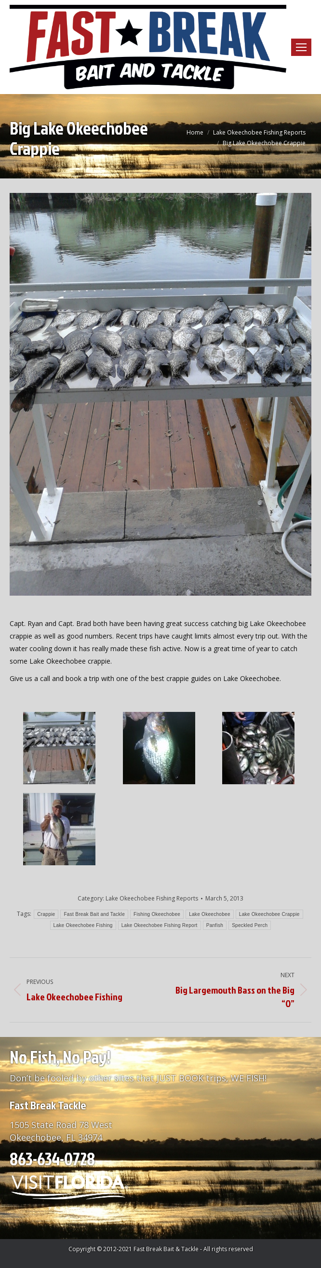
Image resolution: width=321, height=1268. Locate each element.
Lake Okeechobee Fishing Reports (152, 898)
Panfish (214, 925)
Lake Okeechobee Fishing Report (159, 925)
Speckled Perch (250, 925)
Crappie (46, 914)
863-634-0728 (52, 1158)
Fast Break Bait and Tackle (94, 914)
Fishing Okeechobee (157, 914)
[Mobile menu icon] (301, 47)
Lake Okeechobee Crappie (269, 914)
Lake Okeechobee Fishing (83, 925)
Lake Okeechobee (209, 914)
